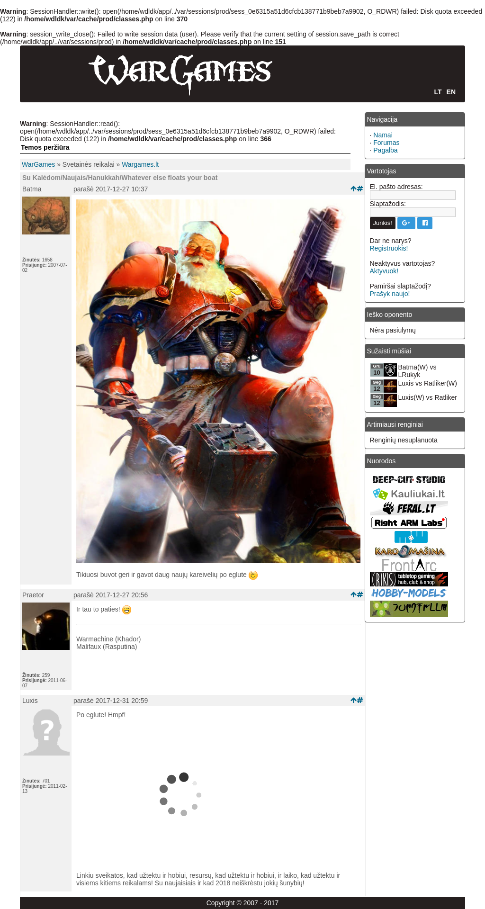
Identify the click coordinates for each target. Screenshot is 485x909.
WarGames (38, 164)
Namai (382, 135)
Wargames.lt (140, 164)
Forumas (386, 142)
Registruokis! (389, 248)
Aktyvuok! (384, 271)
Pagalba (385, 150)
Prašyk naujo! (390, 293)
